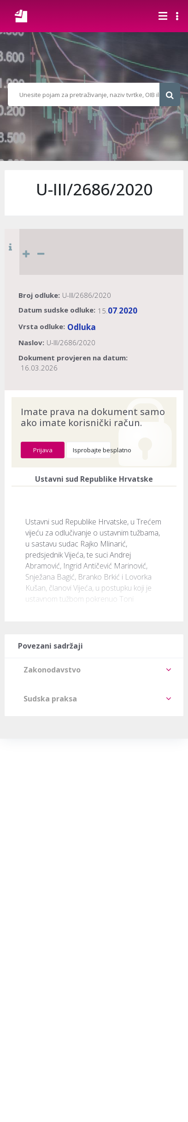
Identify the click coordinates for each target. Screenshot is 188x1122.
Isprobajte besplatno (91, 450)
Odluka (81, 327)
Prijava (43, 450)
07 (112, 310)
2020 (128, 310)
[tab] (94, 669)
